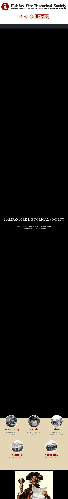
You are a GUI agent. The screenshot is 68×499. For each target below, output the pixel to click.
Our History (11, 429)
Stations (17, 454)
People (34, 429)
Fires (56, 429)
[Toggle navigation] (3, 26)
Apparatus (51, 454)
